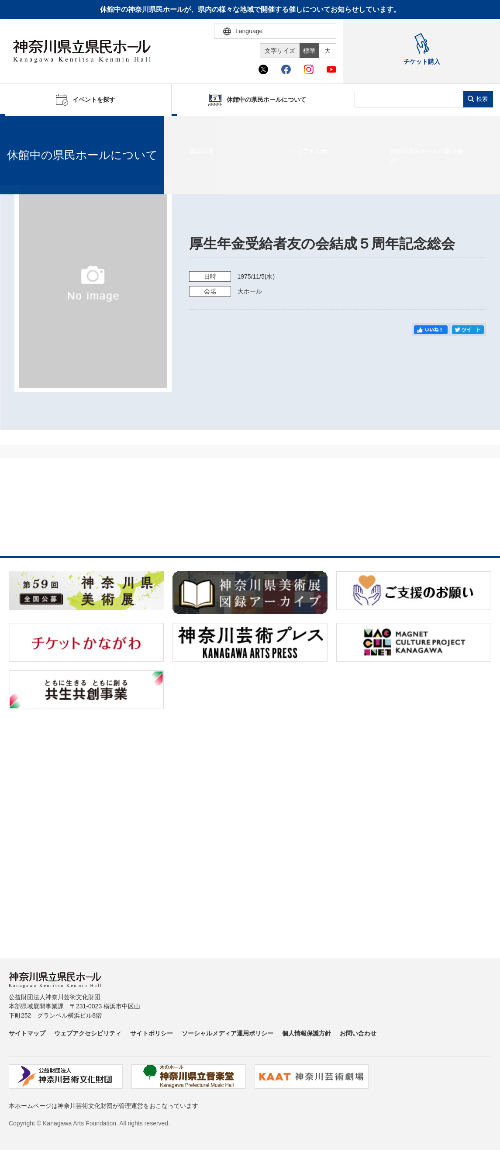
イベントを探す (54, 127)
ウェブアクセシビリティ (87, 1033)
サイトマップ (27, 1033)
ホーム (21, 127)
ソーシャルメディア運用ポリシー (227, 1033)
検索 (482, 99)
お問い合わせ (358, 1033)
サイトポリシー (151, 1033)
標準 (309, 50)
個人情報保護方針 (306, 1033)
